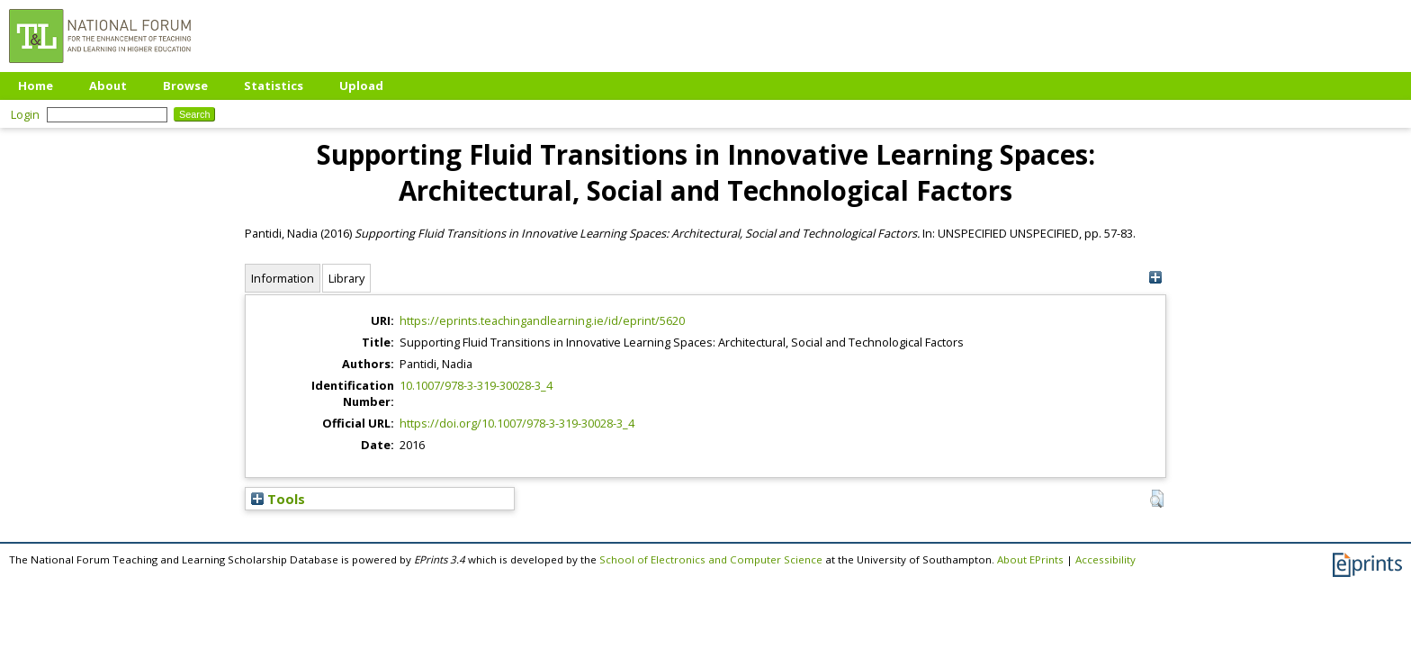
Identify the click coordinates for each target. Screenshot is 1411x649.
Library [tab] (346, 278)
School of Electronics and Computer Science (710, 559)
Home (35, 85)
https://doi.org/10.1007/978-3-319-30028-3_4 (517, 423)
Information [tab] (282, 278)
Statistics (273, 85)
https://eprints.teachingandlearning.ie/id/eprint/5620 (542, 320)
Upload (361, 85)
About (108, 85)
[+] (1155, 277)
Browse (185, 85)
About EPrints (1030, 559)
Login (25, 114)
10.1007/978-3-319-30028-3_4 (476, 385)
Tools (278, 499)
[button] (1157, 499)
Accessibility (1105, 559)
